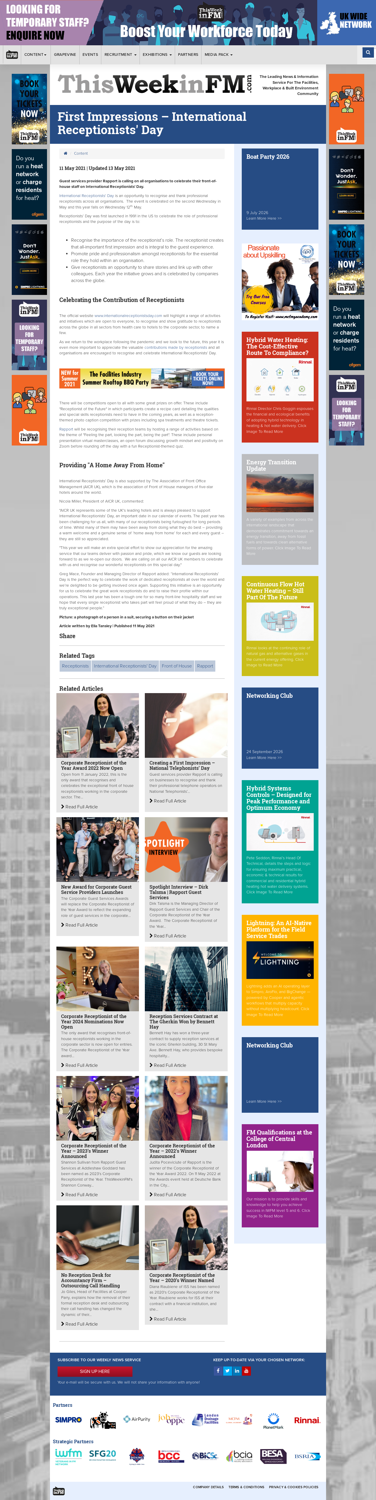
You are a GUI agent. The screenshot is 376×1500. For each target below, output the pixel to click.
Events (90, 54)
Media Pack (219, 54)
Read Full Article (79, 807)
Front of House (177, 666)
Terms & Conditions (246, 1487)
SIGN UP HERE (95, 1371)
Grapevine (65, 54)
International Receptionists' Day (86, 195)
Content (36, 54)
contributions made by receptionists (176, 347)
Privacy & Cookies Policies (293, 1487)
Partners (188, 54)
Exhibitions (157, 54)
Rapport (66, 429)
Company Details (208, 1487)
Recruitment (121, 54)
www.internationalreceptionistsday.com (128, 315)
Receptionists (75, 666)
